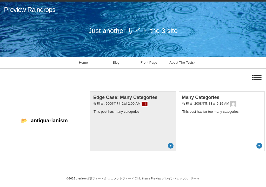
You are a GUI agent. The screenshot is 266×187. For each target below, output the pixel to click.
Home (83, 62)
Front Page (149, 62)
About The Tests (181, 62)
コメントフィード (122, 178)
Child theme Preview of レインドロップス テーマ (167, 178)
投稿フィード (95, 178)
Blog (116, 62)
